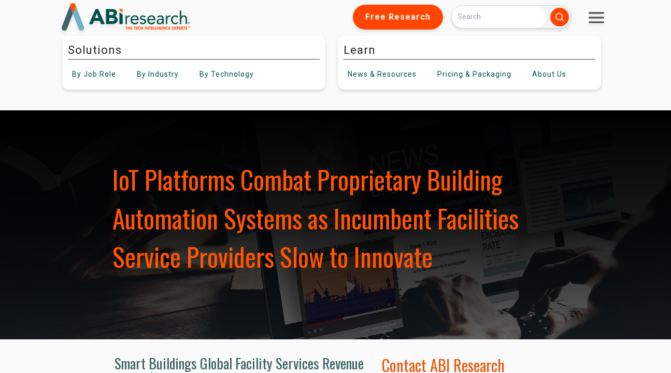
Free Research (398, 17)
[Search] (499, 17)
